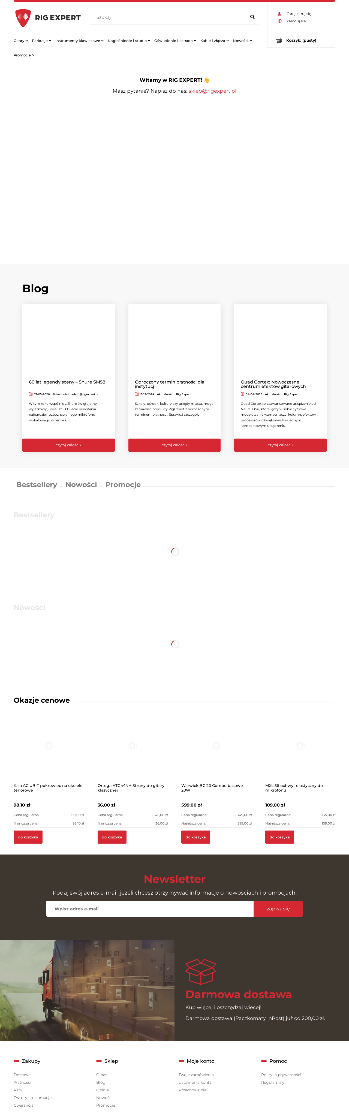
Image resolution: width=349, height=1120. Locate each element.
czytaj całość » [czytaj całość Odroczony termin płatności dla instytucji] (174, 445)
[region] (174, 176)
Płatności (22, 1082)
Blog (101, 1082)
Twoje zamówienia (196, 1074)
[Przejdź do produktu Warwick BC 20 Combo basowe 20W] (216, 753)
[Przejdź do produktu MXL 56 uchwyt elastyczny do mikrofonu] (300, 753)
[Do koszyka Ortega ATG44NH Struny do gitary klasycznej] (112, 837)
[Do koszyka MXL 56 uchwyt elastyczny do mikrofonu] (279, 837)
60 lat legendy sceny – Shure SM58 (67, 382)
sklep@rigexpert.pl (212, 91)
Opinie (102, 1090)
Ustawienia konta (195, 1082)
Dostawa (22, 1074)
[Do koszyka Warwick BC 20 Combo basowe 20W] (195, 837)
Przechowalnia (192, 1090)
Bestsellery (36, 484)
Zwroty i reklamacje (33, 1097)
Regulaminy (272, 1082)
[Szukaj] (252, 17)
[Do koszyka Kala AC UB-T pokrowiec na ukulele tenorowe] (28, 837)
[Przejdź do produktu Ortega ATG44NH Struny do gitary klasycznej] (133, 753)
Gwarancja (24, 1105)
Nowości (81, 484)
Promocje (123, 484)
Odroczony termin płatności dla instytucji (169, 384)
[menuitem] (21, 40)
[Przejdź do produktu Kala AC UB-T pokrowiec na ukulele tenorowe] (49, 753)
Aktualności (60, 394)
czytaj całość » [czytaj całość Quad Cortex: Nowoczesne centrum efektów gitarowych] (280, 445)
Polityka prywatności (281, 1074)
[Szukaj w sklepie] (169, 17)
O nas (101, 1074)
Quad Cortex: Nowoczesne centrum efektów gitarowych (273, 384)
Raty (18, 1090)
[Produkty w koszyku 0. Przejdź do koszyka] (301, 40)
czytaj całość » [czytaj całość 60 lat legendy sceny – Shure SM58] (68, 445)
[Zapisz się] (278, 909)
